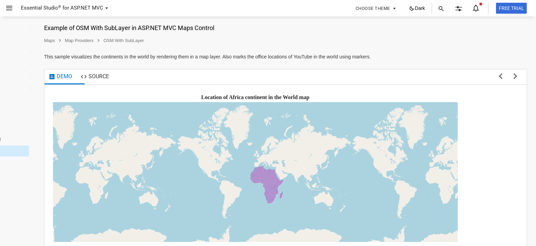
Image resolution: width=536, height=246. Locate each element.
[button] (6, 8)
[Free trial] (511, 8)
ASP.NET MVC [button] (86, 8)
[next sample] (515, 76)
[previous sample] (500, 76)
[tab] (121, 76)
